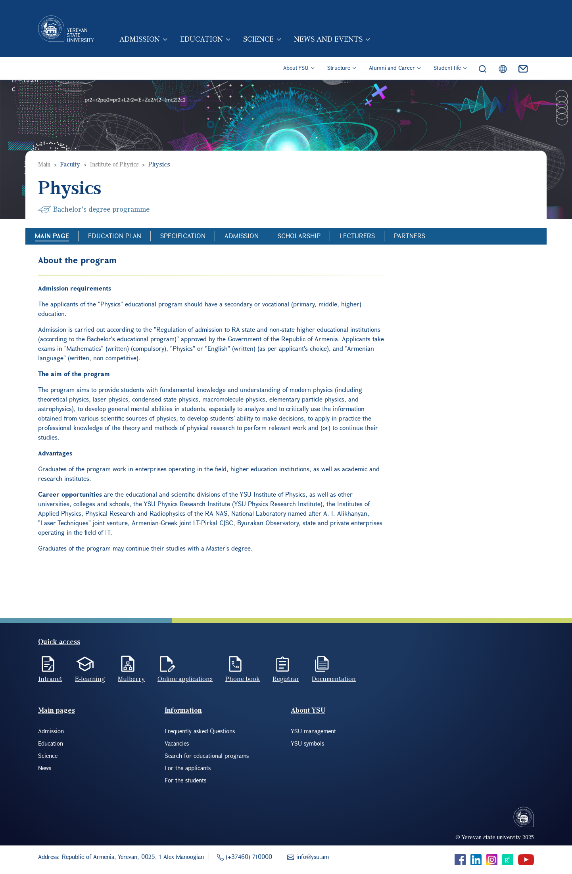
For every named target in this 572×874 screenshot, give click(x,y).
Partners (409, 235)
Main (44, 164)
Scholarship (299, 235)
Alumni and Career (392, 67)
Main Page (52, 235)
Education (201, 39)
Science (258, 39)
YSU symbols (307, 743)
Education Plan (114, 235)
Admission (139, 39)
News (44, 768)
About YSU (296, 67)
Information (183, 710)
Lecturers (357, 235)
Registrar (286, 678)
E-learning (90, 678)
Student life (447, 67)
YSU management (313, 731)
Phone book (242, 678)
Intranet (50, 678)
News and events (328, 39)
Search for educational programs (207, 755)
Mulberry (131, 678)
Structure (338, 67)
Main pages (56, 710)
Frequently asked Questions (200, 731)
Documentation (334, 678)
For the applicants (188, 768)
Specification (182, 235)
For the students (185, 780)
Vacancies (177, 743)
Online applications (185, 678)
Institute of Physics (114, 164)
